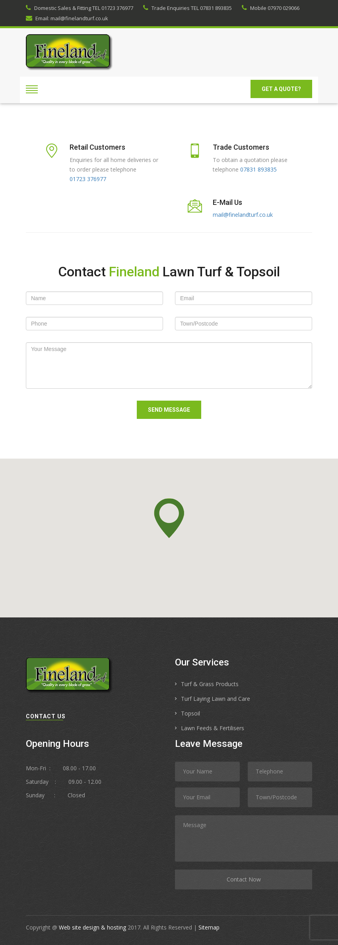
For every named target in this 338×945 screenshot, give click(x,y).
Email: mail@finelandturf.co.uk (67, 18)
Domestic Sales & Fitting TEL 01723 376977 (79, 8)
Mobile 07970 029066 (270, 8)
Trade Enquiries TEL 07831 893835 (187, 8)
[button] (169, 518)
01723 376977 (88, 179)
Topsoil (190, 713)
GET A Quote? (281, 89)
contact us (46, 716)
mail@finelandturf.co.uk (243, 214)
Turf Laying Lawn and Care (215, 698)
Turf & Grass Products (210, 684)
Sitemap (209, 927)
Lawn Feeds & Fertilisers (212, 728)
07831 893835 (258, 169)
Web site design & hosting (92, 927)
